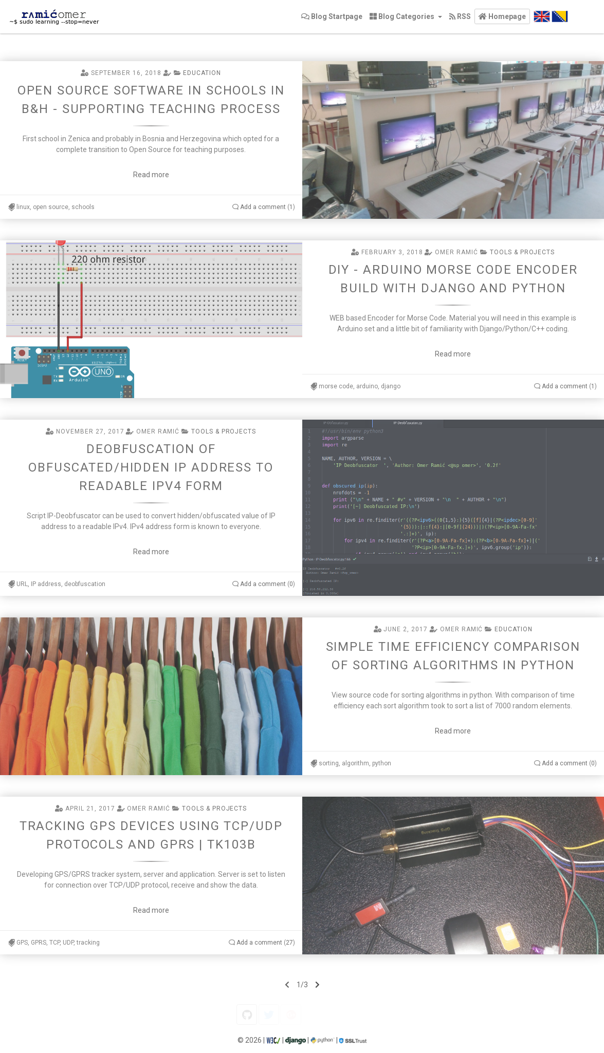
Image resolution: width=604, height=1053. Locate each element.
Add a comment (263, 207)
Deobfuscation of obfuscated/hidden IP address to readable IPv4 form (150, 467)
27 (289, 942)
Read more (151, 175)
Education (202, 73)
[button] (502, 16)
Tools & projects (522, 252)
